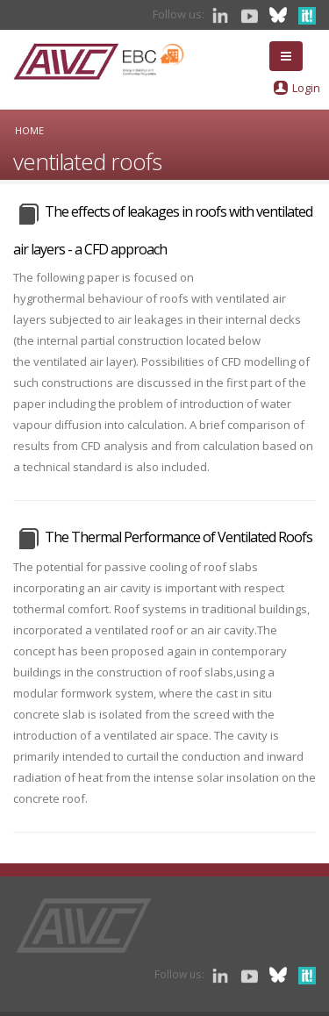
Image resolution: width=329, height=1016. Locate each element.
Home (29, 130)
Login (306, 88)
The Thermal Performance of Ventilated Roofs (178, 537)
